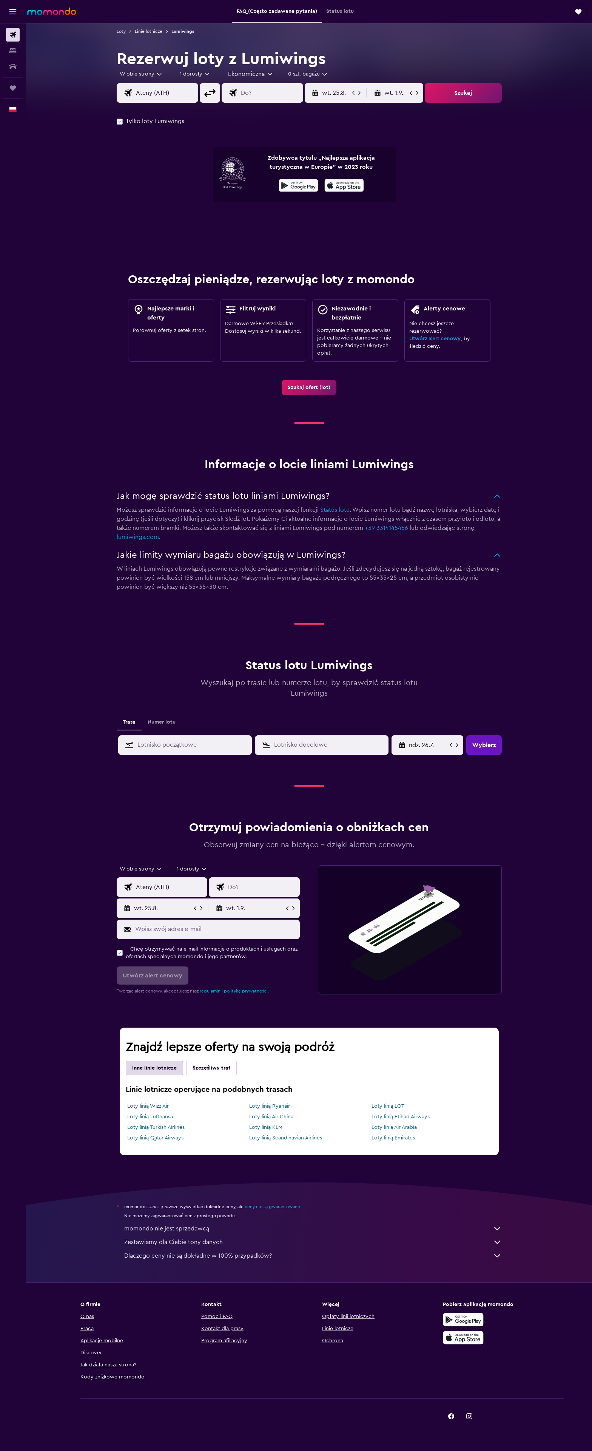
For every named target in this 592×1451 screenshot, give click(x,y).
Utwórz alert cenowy (435, 338)
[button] (13, 11)
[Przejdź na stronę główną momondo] (51, 11)
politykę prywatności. (246, 991)
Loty (121, 31)
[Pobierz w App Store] (344, 186)
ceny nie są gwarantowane (272, 1206)
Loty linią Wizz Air (148, 1106)
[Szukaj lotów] (13, 34)
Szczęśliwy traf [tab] (211, 1068)
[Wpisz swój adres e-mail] (216, 929)
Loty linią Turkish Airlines (156, 1127)
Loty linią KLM (265, 1127)
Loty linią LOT (388, 1106)
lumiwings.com (138, 537)
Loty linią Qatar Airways (155, 1138)
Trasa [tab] (129, 722)
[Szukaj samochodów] (13, 66)
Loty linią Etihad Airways (401, 1116)
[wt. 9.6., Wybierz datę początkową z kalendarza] (428, 745)
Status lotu (335, 510)
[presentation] (344, 185)
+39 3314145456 (386, 528)
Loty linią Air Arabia (394, 1127)
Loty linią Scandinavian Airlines (285, 1138)
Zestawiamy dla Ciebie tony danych (313, 1242)
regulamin (210, 991)
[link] (309, 387)
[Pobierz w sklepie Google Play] (298, 186)
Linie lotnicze (148, 31)
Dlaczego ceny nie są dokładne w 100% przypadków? (313, 1255)
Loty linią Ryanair (269, 1106)
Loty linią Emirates (393, 1138)
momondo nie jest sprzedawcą (313, 1228)
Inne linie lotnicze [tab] (154, 1068)
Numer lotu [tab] (162, 722)
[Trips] (13, 88)
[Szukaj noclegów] (13, 50)
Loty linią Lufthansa (150, 1116)
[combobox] (141, 74)
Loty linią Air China (271, 1116)
